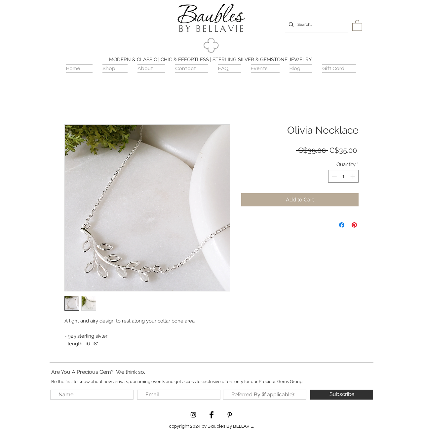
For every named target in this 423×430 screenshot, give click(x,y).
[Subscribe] (341, 395)
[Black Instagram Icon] (193, 414)
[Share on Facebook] (342, 225)
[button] (357, 25)
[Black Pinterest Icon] (229, 414)
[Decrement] (333, 176)
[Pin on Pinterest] (354, 225)
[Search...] (315, 24)
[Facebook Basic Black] (211, 414)
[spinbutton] (343, 176)
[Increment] (353, 176)
